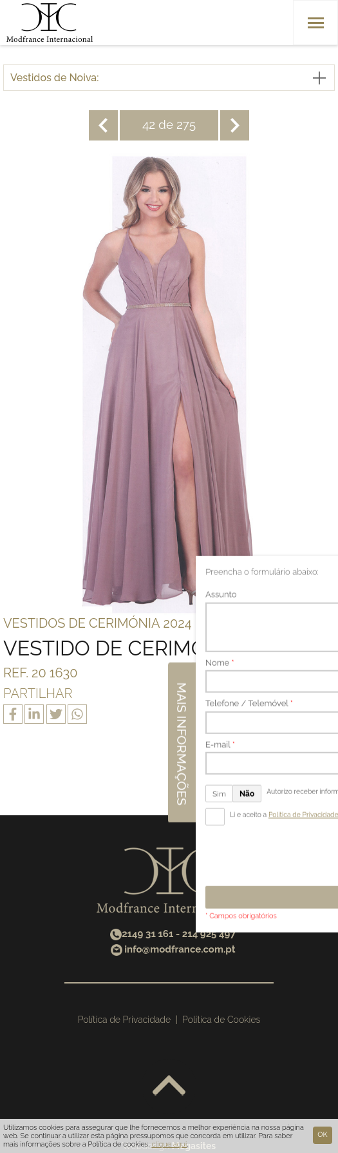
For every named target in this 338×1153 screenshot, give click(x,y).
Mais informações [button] (324, 567)
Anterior (103, 125)
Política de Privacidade (124, 1019)
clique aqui (169, 1144)
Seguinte (234, 125)
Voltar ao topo (169, 1086)
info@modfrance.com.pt (179, 949)
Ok (322, 1134)
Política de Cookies (221, 1019)
